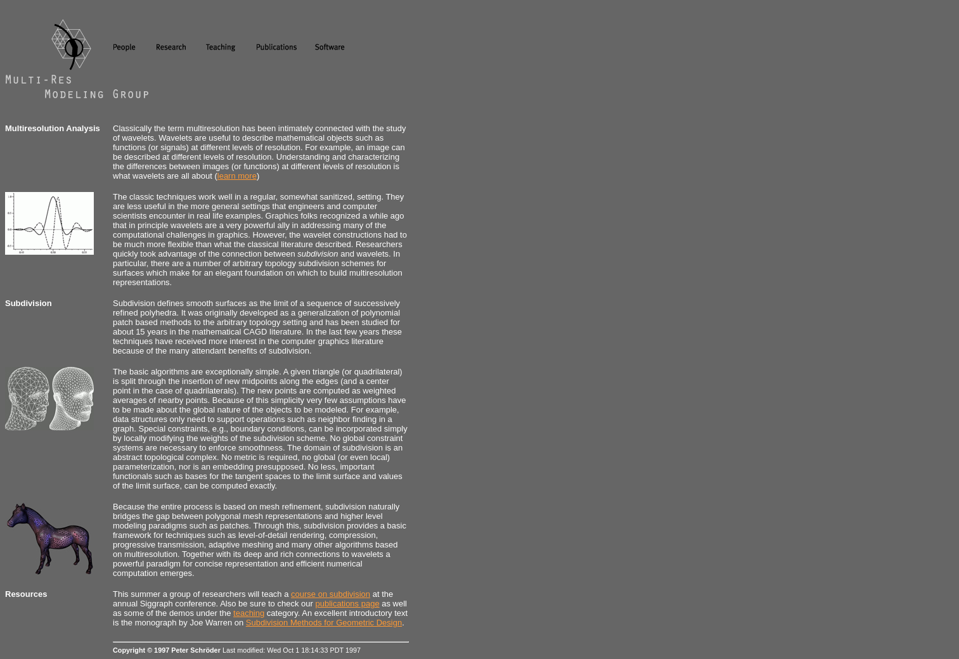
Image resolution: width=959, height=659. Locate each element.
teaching (248, 613)
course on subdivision (330, 594)
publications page (347, 603)
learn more (237, 176)
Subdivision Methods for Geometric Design (324, 622)
